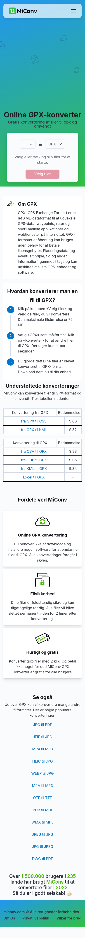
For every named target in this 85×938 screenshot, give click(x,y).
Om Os (9, 918)
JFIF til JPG (42, 737)
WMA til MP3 (42, 822)
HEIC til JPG (42, 761)
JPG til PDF (42, 724)
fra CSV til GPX (34, 451)
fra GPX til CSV (34, 421)
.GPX (51, 144)
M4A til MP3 (42, 785)
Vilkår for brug (69, 918)
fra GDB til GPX (34, 460)
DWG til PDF (42, 858)
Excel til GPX (34, 477)
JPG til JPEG (42, 846)
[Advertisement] (42, 64)
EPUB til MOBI (42, 810)
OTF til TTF (42, 798)
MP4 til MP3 (42, 749)
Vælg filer (42, 174)
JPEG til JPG (42, 834)
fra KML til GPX (34, 468)
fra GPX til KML (34, 429)
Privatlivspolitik (35, 918)
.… (24, 144)
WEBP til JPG (42, 773)
